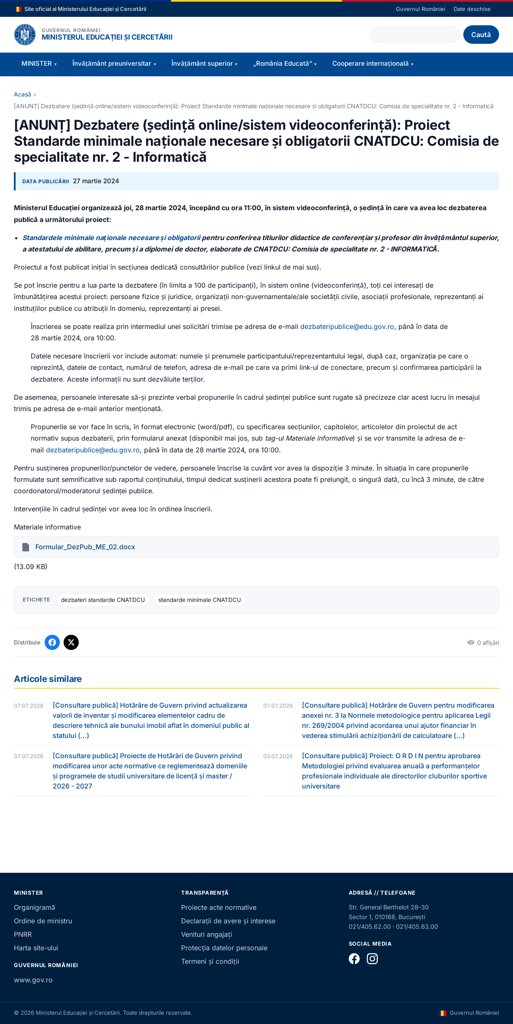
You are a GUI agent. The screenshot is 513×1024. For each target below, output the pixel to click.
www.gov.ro (33, 980)
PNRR (23, 934)
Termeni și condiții (210, 961)
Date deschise (472, 8)
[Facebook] (354, 958)
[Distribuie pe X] (71, 642)
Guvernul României (420, 8)
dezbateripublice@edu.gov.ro (347, 326)
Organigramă (34, 907)
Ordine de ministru (43, 921)
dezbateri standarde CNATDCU (103, 599)
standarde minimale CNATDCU (199, 599)
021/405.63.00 (417, 926)
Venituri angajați (206, 934)
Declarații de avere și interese (228, 921)
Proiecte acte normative (218, 907)
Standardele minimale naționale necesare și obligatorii (111, 237)
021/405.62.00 (370, 926)
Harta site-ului (36, 948)
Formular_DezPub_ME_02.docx (85, 547)
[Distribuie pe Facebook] (52, 642)
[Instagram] (372, 958)
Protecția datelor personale (224, 948)
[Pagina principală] (25, 34)
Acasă (22, 94)
